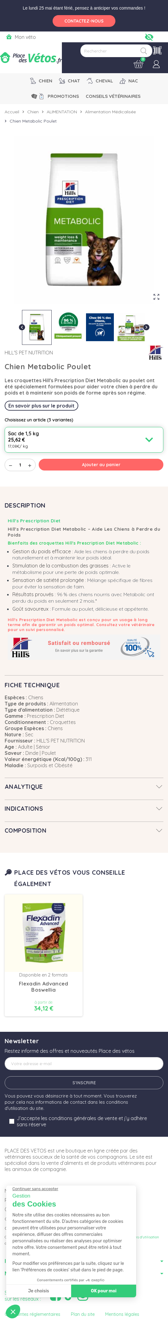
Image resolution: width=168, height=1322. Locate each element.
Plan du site (83, 1314)
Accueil (12, 112)
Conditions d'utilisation (140, 1237)
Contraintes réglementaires (32, 1314)
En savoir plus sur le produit (41, 406)
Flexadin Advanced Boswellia (43, 987)
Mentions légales (122, 1314)
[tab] (84, 786)
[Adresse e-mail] (84, 1063)
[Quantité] (20, 465)
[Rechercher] (116, 50)
